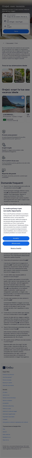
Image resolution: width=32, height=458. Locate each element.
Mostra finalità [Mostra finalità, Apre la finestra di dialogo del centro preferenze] (16, 248)
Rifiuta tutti (16, 243)
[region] (16, 229)
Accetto (16, 238)
